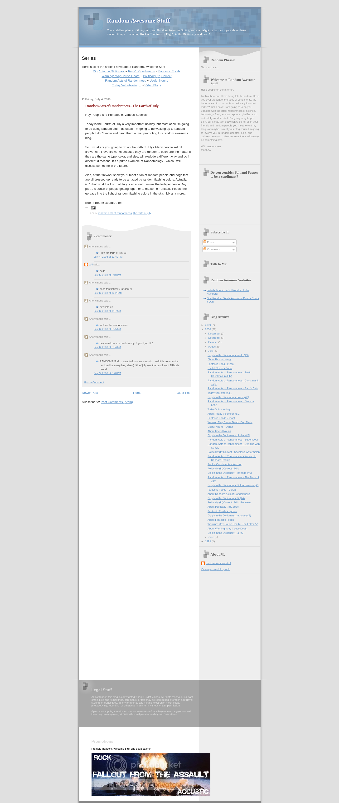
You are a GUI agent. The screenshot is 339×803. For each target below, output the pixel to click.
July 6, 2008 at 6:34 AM (107, 347)
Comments (211, 249)
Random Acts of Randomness (125, 80)
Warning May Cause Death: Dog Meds (230, 422)
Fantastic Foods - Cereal (222, 489)
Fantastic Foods (169, 71)
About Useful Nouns (219, 431)
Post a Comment (94, 382)
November (214, 337)
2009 (208, 325)
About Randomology (219, 359)
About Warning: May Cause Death (227, 528)
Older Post (184, 393)
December (214, 333)
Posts (208, 242)
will (91, 264)
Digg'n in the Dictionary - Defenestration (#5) (233, 485)
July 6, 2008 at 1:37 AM (107, 311)
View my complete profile (215, 569)
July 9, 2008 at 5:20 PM (107, 373)
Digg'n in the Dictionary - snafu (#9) (228, 355)
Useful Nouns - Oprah (220, 426)
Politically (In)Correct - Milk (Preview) (229, 502)
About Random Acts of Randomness (229, 493)
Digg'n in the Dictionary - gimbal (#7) (229, 435)
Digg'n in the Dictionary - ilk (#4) (226, 498)
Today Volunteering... (126, 85)
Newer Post (90, 393)
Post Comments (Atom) (117, 402)
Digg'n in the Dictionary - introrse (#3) (229, 515)
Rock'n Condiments (141, 71)
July (211, 350)
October (213, 342)
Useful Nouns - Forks (220, 368)
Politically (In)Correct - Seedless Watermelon (234, 451)
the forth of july (142, 213)
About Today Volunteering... (224, 413)
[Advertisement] (225, 597)
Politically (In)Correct (157, 76)
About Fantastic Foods (221, 519)
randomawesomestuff (218, 563)
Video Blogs (153, 85)
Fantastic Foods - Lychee (222, 511)
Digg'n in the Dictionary (109, 71)
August (212, 346)
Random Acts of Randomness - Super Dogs (233, 439)
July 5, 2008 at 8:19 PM (107, 275)
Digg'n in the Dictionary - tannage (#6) (230, 472)
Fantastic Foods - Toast (221, 418)
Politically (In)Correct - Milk (223, 468)
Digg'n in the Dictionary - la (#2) (226, 532)
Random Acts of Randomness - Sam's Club (233, 388)
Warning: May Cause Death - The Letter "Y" (233, 524)
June (211, 537)
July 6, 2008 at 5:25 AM (107, 329)
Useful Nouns (159, 80)
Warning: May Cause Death (121, 76)
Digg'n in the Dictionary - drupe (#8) (228, 397)
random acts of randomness (115, 213)
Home (137, 393)
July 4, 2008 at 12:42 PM (108, 256)
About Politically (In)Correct (223, 506)
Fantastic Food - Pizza (221, 363)
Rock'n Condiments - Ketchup (225, 464)
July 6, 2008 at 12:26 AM (108, 293)
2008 (208, 329)
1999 (208, 541)
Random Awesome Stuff (138, 20)
